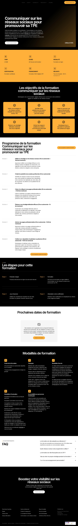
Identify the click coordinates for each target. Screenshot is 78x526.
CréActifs (7, 35)
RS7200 (26, 33)
